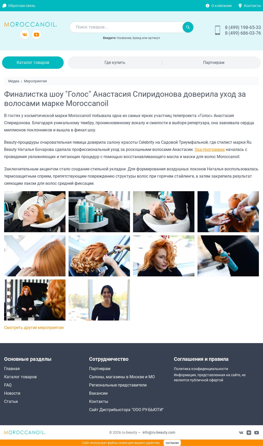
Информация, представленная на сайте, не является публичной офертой (210, 377)
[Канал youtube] (36, 35)
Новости (12, 393)
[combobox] (126, 27)
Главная (12, 368)
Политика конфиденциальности (201, 369)
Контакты (252, 6)
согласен (172, 443)
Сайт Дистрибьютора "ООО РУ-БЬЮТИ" (126, 409)
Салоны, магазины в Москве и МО (122, 376)
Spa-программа (210, 149)
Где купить (115, 62)
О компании (221, 6)
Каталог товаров (33, 62)
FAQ (8, 385)
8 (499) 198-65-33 (243, 27)
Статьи (11, 401)
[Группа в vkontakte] (25, 35)
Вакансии (98, 393)
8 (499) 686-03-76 (243, 33)
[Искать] (188, 27)
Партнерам (213, 62)
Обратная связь (21, 6)
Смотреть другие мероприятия (34, 327)
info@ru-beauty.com (159, 432)
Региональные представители (118, 385)
